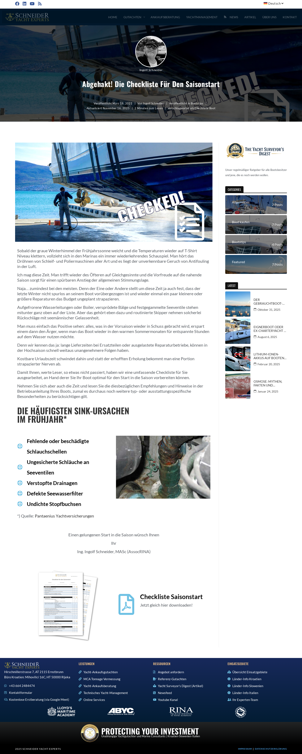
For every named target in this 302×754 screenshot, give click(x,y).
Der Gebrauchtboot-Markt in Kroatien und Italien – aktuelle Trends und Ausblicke (269, 301)
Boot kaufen (241, 222)
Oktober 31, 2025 (269, 309)
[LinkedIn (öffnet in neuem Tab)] (24, 3)
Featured (238, 262)
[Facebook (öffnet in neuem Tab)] (18, 3)
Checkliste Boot (205, 108)
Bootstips (197, 103)
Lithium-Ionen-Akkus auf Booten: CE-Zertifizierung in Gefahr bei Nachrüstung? (269, 356)
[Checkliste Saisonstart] (126, 604)
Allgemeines (241, 202)
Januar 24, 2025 (268, 391)
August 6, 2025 (267, 337)
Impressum (245, 749)
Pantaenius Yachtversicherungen (64, 515)
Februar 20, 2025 (269, 364)
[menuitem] (274, 3)
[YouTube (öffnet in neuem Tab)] (32, 3)
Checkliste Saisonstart (171, 596)
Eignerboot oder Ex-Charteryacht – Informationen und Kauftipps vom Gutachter (270, 329)
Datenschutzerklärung (271, 749)
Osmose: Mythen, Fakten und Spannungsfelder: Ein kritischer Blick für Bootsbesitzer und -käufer (270, 383)
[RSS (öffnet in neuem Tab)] (39, 3)
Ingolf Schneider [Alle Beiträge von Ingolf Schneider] (151, 70)
